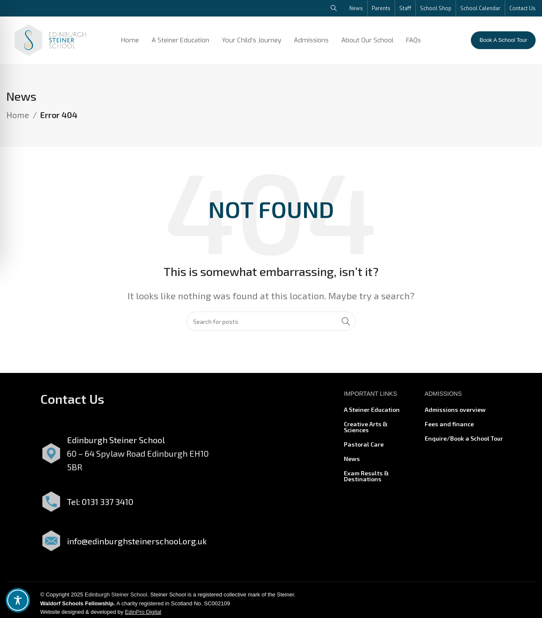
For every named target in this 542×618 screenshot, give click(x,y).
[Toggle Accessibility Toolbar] (17, 600)
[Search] (271, 325)
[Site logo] (50, 39)
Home (17, 118)
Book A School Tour (503, 40)
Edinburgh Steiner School (116, 598)
